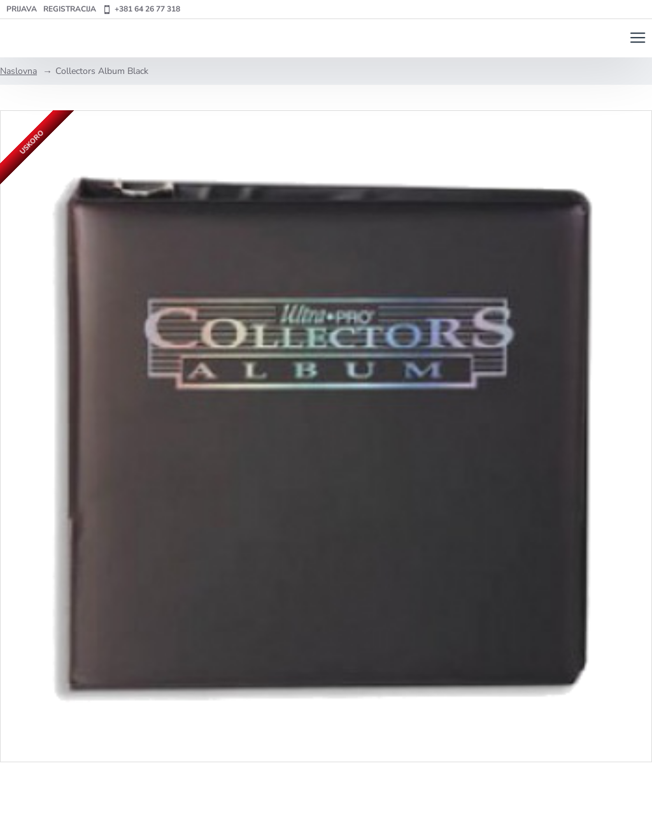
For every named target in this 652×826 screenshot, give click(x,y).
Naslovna (18, 71)
